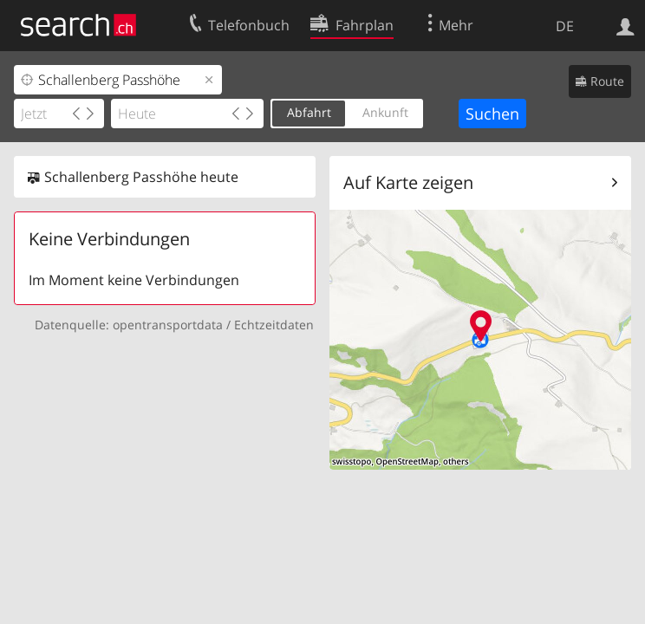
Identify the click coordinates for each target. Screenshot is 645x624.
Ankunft (385, 112)
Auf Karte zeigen (408, 182)
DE (565, 26)
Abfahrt (309, 112)
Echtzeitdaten (274, 324)
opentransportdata (168, 324)
